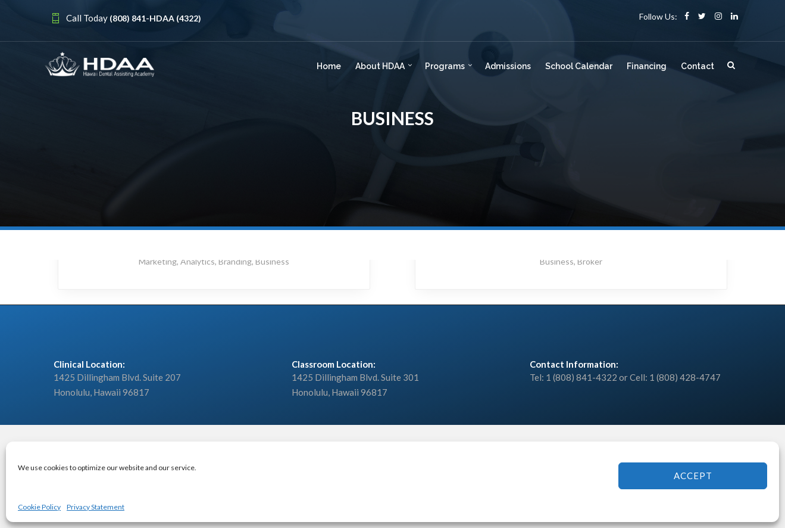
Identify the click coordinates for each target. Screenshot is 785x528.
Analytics (197, 261)
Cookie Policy (39, 506)
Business (272, 261)
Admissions (508, 66)
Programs (445, 66)
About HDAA (380, 66)
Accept (693, 475)
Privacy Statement (95, 506)
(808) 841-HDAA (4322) (155, 18)
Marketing (158, 261)
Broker (589, 261)
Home (329, 66)
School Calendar (578, 66)
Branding (235, 261)
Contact (697, 66)
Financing (647, 66)
